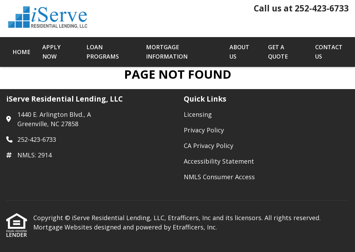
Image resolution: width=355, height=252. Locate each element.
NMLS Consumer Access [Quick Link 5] (219, 177)
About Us (239, 51)
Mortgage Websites (63, 227)
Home (21, 52)
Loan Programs (102, 51)
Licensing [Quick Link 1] (198, 114)
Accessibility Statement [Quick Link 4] (219, 161)
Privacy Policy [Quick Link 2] (204, 130)
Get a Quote (278, 51)
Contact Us (329, 51)
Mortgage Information (167, 51)
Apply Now (51, 51)
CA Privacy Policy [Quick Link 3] (208, 145)
